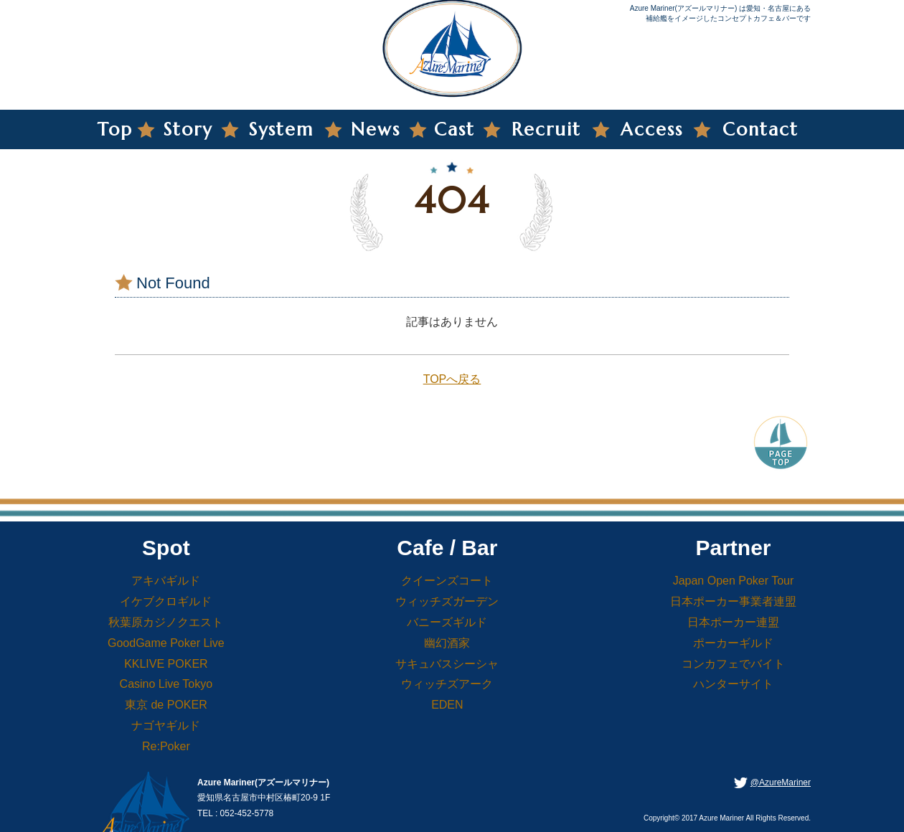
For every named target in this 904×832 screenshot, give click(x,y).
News (375, 129)
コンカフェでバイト (733, 664)
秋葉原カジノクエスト (165, 622)
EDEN (447, 705)
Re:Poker (166, 746)
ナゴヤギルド (165, 725)
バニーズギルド (447, 622)
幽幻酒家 (447, 643)
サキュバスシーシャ (447, 664)
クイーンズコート (447, 581)
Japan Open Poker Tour (733, 581)
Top (115, 129)
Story (188, 129)
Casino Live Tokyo (166, 684)
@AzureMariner (780, 782)
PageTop (780, 441)
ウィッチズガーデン (447, 601)
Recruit (546, 129)
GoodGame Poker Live (166, 643)
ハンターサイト (733, 684)
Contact (760, 129)
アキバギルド (165, 581)
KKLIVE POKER (166, 664)
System (281, 129)
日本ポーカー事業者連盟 (733, 601)
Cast (454, 129)
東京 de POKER (166, 705)
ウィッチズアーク (447, 684)
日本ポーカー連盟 (733, 622)
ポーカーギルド (733, 643)
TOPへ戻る (452, 379)
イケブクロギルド (166, 601)
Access (652, 129)
